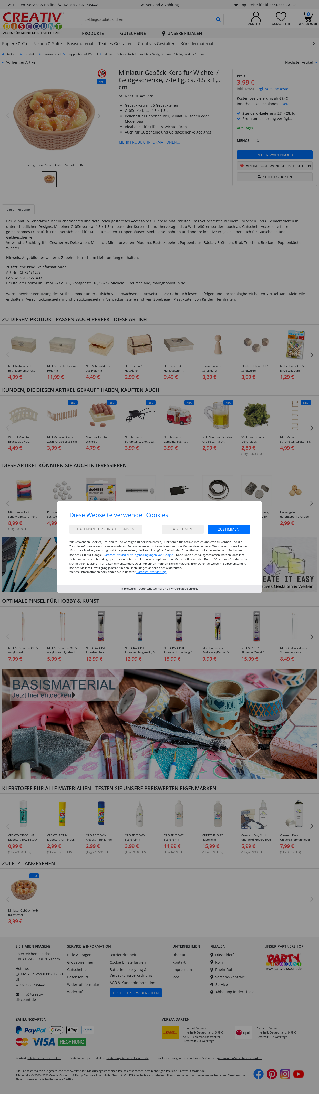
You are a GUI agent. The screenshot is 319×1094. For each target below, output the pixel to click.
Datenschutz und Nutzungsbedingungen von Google (138, 555)
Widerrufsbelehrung (184, 588)
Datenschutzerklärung (153, 588)
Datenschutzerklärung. (151, 572)
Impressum (128, 588)
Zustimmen (228, 529)
